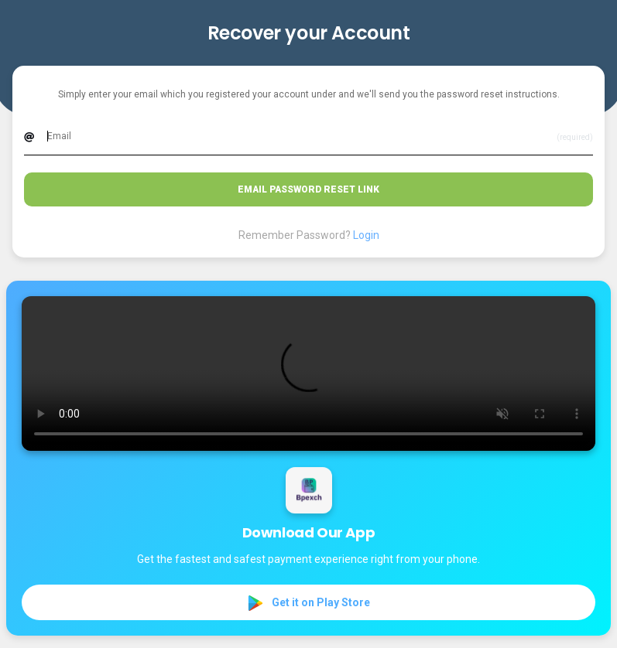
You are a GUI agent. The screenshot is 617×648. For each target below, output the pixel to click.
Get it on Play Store (309, 603)
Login (366, 235)
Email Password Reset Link (308, 189)
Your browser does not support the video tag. (308, 373)
